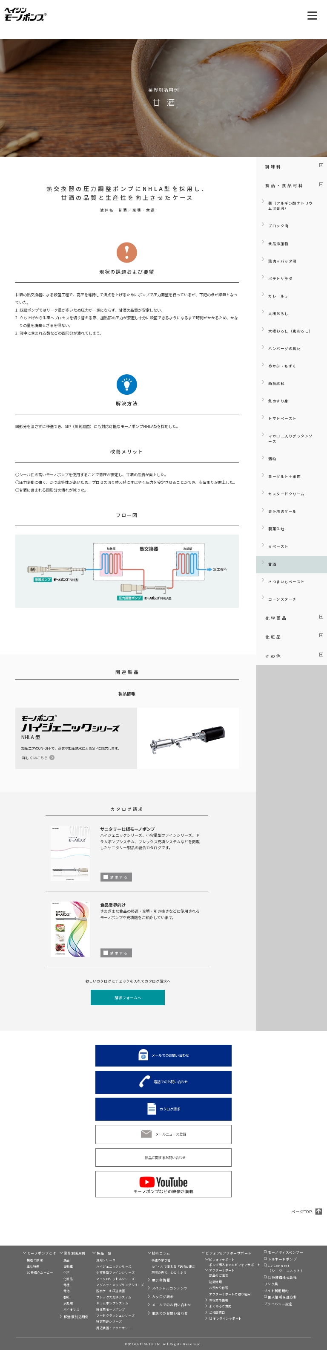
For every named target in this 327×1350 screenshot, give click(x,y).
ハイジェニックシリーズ (113, 1266)
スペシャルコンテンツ (170, 1288)
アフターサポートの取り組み (229, 1294)
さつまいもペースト (286, 581)
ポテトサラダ (280, 278)
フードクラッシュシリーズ (115, 1315)
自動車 (68, 1266)
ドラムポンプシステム (112, 1303)
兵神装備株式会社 (282, 1277)
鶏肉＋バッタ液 (282, 260)
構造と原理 (35, 1260)
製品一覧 (104, 1253)
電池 (66, 1291)
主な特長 (33, 1266)
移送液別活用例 (76, 1316)
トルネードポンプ (282, 1259)
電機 (66, 1285)
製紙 (66, 1297)
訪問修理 (215, 1282)
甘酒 (272, 564)
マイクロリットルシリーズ (115, 1279)
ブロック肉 (278, 225)
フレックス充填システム (113, 1297)
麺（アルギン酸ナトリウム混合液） (290, 205)
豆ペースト (278, 546)
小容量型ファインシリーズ (115, 1272)
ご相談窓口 (217, 1312)
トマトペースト (282, 418)
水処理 (68, 1303)
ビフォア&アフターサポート (228, 1253)
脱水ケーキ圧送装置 (110, 1291)
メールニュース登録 (170, 1133)
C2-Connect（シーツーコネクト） (286, 1268)
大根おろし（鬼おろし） (290, 330)
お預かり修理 (218, 1288)
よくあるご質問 (220, 1306)
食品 (66, 1260)
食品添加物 (278, 243)
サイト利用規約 (276, 1290)
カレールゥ (278, 295)
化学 (66, 1272)
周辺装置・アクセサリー (113, 1328)
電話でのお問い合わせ (171, 1081)
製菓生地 (276, 528)
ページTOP (301, 1211)
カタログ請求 (170, 1108)
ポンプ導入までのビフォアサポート (234, 1265)
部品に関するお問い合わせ (165, 1157)
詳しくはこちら (35, 757)
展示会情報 (161, 1280)
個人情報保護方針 (282, 1297)
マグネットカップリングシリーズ (120, 1285)
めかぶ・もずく (282, 365)
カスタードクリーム (286, 493)
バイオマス (71, 1309)
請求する (119, 877)
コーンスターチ (282, 598)
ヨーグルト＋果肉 (284, 476)
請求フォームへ (128, 997)
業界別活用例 (75, 1253)
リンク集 (271, 1283)
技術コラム (161, 1253)
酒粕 (272, 458)
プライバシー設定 (278, 1303)
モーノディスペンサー (285, 1252)
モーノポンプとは (41, 1253)
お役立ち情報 (218, 1300)
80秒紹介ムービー (40, 1272)
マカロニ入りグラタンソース (290, 438)
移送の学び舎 (161, 1260)
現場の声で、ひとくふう (169, 1272)
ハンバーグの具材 (284, 348)
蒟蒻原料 (276, 383)
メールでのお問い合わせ (170, 1055)
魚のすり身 (278, 400)
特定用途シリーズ (109, 1321)
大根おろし (278, 313)
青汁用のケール (282, 511)
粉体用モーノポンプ (110, 1309)
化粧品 (68, 1279)
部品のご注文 (218, 1275)
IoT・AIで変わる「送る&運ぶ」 (175, 1266)
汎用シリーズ (105, 1260)
